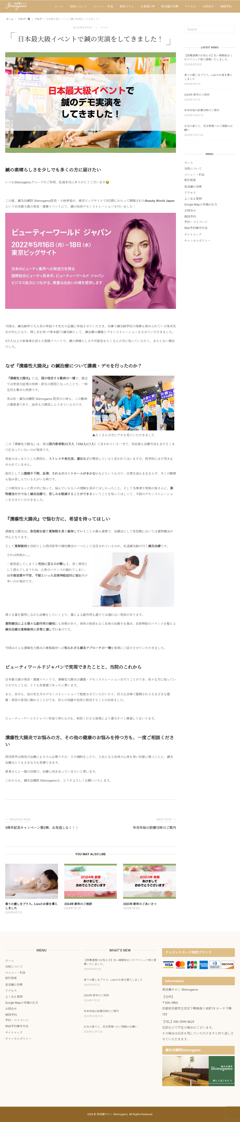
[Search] (230, 27)
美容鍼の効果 (169, 6)
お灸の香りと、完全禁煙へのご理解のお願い (208, 128)
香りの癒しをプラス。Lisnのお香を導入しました (208, 76)
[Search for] (209, 29)
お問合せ (208, 6)
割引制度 (190, 180)
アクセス (190, 6)
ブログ (104, 27)
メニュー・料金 (103, 6)
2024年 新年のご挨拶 (197, 94)
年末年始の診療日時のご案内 (201, 110)
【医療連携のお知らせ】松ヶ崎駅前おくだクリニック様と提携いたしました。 (208, 57)
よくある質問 (193, 198)
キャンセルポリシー (197, 240)
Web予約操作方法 (195, 228)
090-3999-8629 (183, 1022)
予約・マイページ (195, 222)
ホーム (59, 6)
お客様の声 (147, 6)
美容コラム (127, 6)
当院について (78, 6)
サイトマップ (192, 234)
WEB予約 (226, 6)
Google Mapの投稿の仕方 (200, 204)
